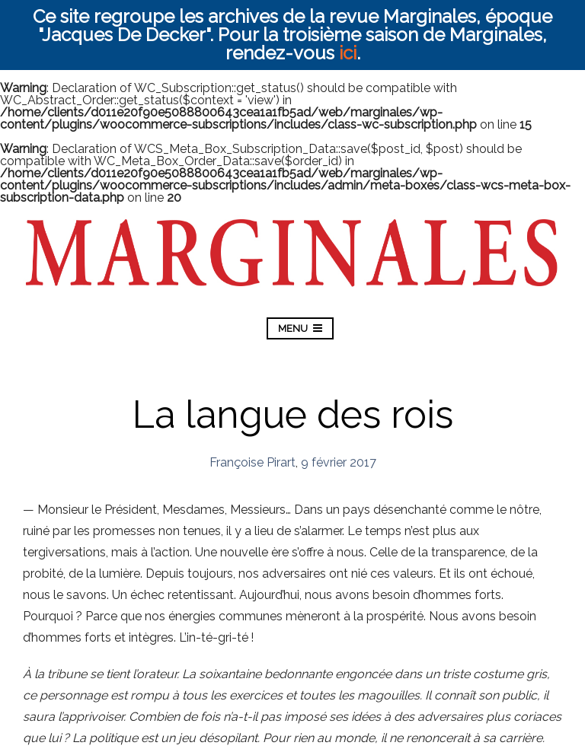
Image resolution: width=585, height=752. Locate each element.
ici (347, 53)
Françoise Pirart (252, 462)
